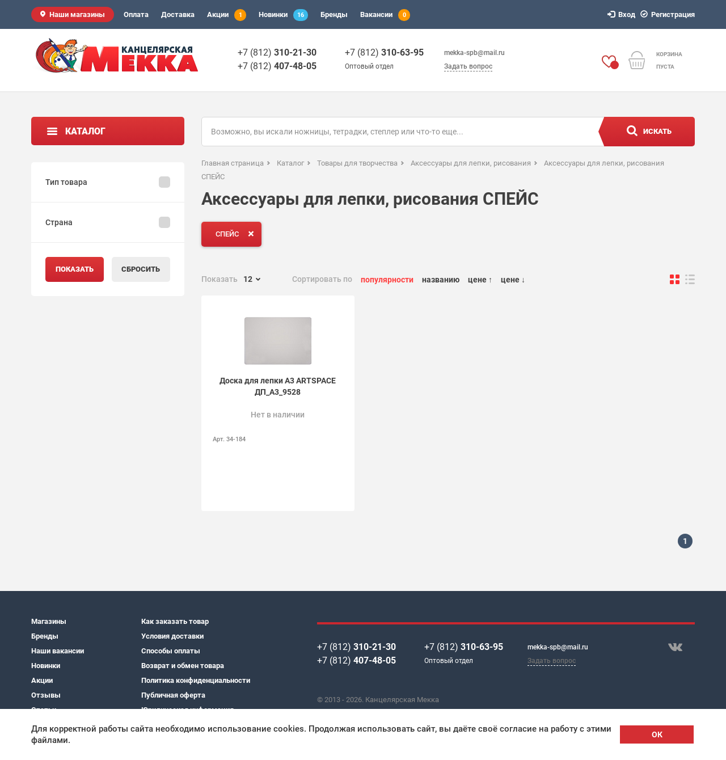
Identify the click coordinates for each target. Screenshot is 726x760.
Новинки (283, 15)
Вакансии (385, 15)
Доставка (178, 14)
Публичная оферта (173, 695)
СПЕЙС (237, 234)
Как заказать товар (175, 621)
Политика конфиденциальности (195, 680)
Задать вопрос (468, 66)
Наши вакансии (57, 651)
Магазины (48, 621)
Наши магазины (77, 14)
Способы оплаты (170, 651)
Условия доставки (172, 636)
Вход (623, 14)
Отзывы (46, 695)
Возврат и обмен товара (182, 665)
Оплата (136, 14)
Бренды (334, 14)
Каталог (85, 131)
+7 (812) (277, 52)
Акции (226, 15)
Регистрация (669, 14)
